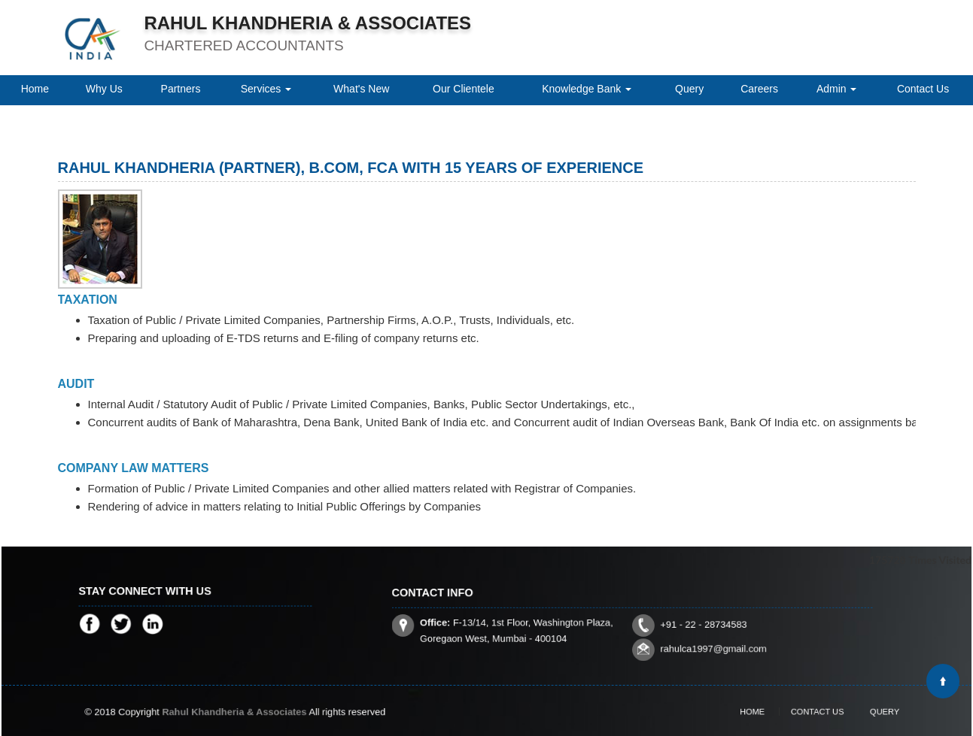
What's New (361, 89)
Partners (181, 89)
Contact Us (923, 89)
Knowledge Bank (586, 89)
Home (35, 89)
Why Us (104, 89)
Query (689, 89)
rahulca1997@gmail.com (693, 640)
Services (266, 89)
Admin (836, 89)
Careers (759, 89)
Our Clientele (463, 89)
